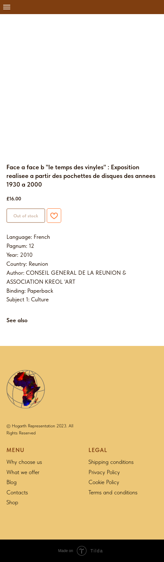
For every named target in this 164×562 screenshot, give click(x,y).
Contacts (17, 492)
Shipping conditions (111, 461)
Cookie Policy (103, 482)
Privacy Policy (104, 472)
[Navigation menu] (6, 7)
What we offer (22, 472)
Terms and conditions (112, 492)
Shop (12, 502)
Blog (11, 482)
